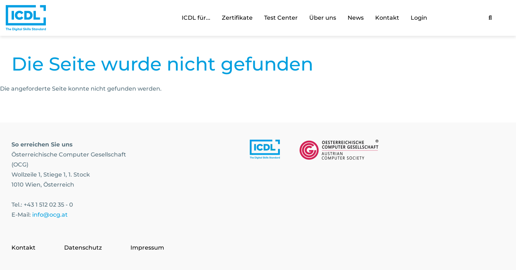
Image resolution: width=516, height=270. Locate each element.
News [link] (356, 17)
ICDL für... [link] (196, 17)
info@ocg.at (50, 214)
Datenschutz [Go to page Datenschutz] (83, 247)
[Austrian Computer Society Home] (26, 18)
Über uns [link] (322, 17)
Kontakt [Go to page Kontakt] (23, 247)
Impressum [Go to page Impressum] (147, 247)
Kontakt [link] (387, 17)
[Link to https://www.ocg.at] (339, 151)
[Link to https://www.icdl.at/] (265, 151)
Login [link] (419, 17)
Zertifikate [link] (237, 17)
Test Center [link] (281, 17)
